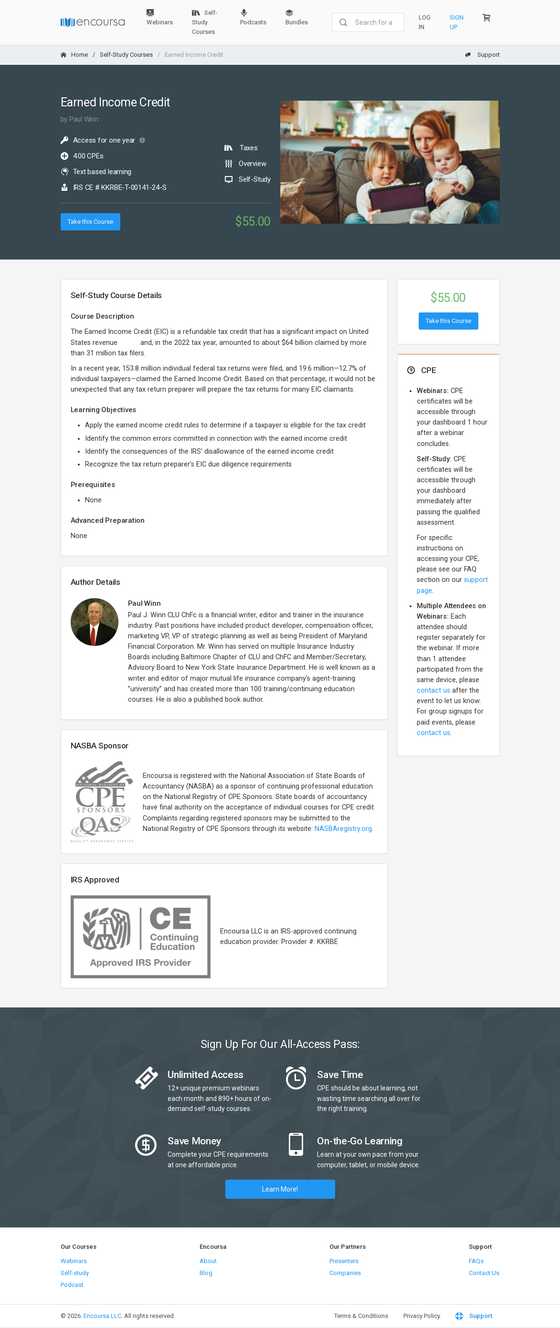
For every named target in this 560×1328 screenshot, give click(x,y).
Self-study (75, 1272)
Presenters (344, 1261)
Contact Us (484, 1272)
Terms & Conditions (361, 1315)
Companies (345, 1272)
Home (74, 54)
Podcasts (253, 17)
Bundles (296, 17)
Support (482, 54)
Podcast (72, 1284)
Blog (206, 1272)
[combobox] (368, 22)
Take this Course (90, 221)
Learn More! (280, 1189)
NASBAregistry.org (343, 829)
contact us (433, 690)
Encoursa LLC (102, 1315)
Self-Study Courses (204, 22)
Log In (425, 22)
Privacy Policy (421, 1315)
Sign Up (457, 22)
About (208, 1261)
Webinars (160, 17)
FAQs (476, 1261)
